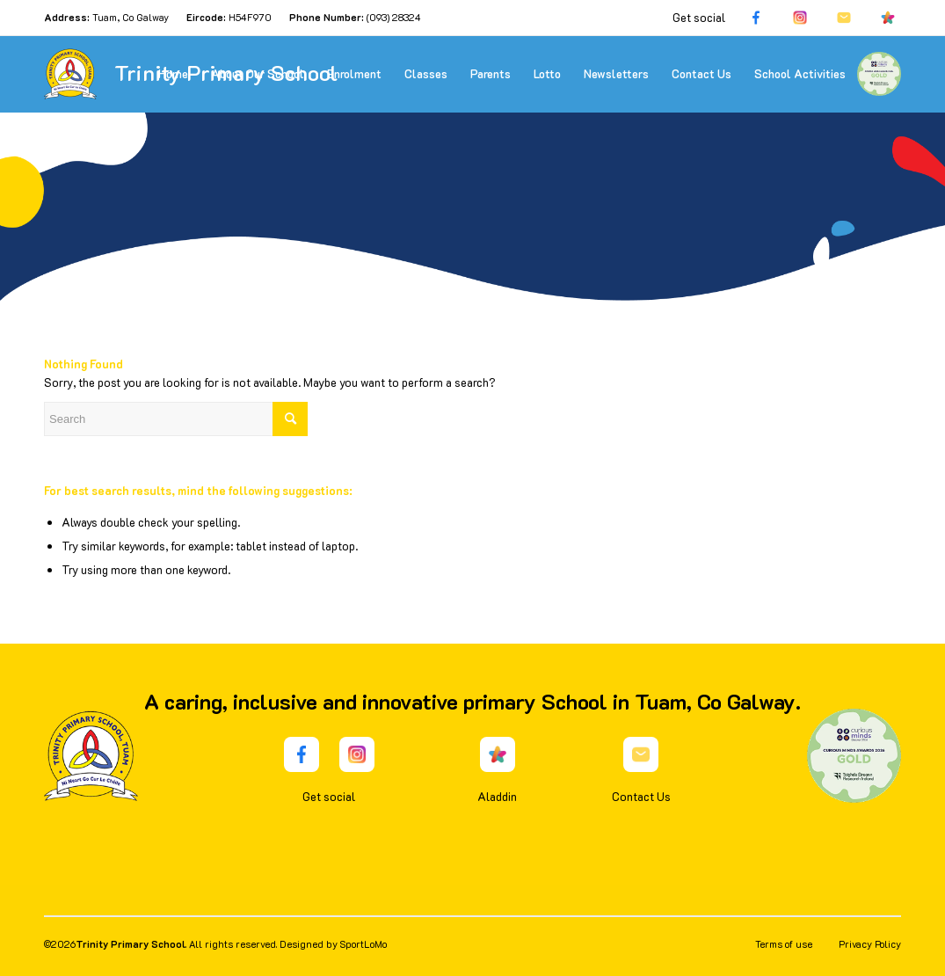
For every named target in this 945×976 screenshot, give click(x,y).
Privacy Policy (870, 944)
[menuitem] (173, 74)
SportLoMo (363, 944)
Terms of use (783, 944)
